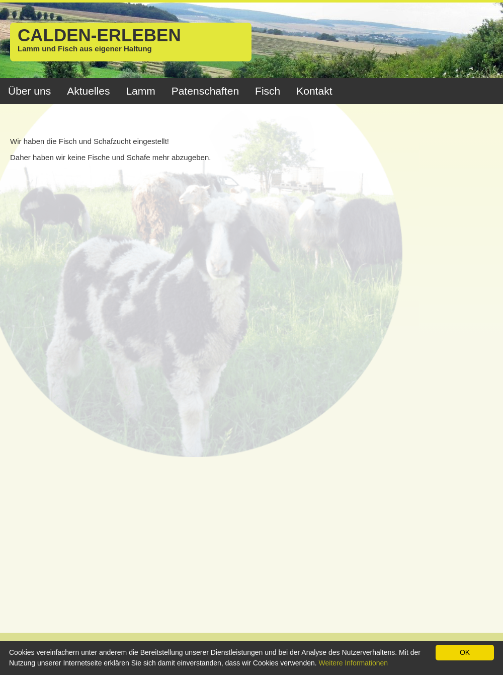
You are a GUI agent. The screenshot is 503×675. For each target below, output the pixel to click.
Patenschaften (205, 91)
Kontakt (314, 91)
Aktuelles (88, 91)
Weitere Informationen (353, 663)
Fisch (267, 91)
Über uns (29, 91)
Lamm (140, 91)
